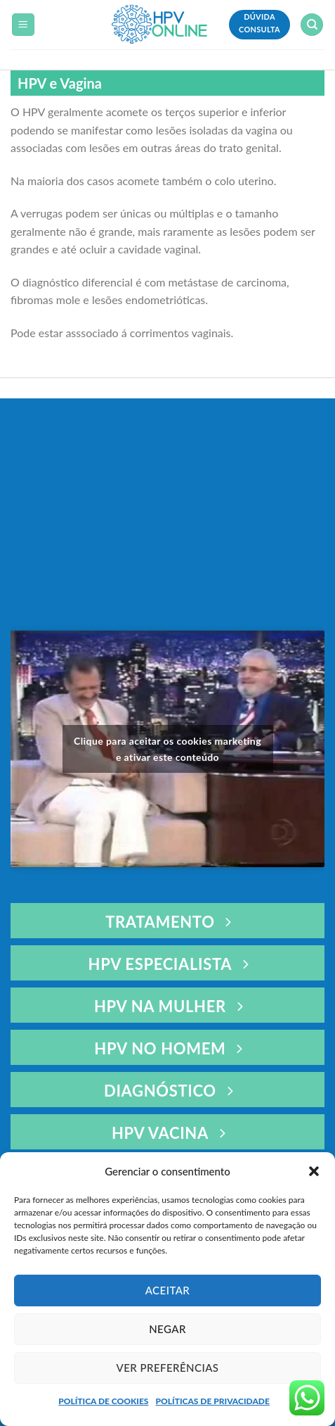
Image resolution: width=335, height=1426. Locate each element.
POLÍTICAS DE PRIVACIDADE (212, 1401)
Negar (167, 1329)
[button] (314, 1171)
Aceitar (167, 1290)
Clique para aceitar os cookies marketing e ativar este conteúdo (167, 749)
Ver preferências (168, 1367)
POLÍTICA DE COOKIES (103, 1401)
